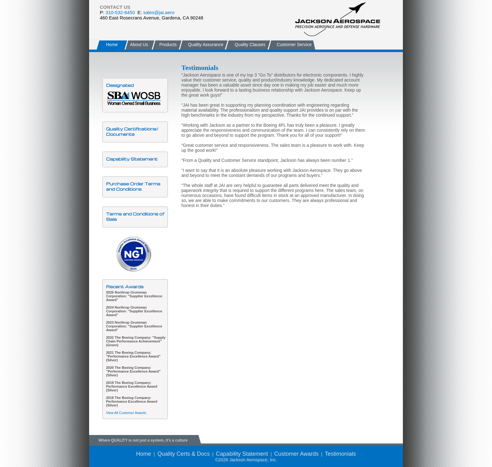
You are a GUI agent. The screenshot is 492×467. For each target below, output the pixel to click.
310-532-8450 (120, 12)
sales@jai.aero (158, 12)
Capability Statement (132, 159)
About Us (138, 44)
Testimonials (340, 454)
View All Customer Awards (126, 413)
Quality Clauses (250, 44)
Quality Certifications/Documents (132, 131)
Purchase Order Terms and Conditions (133, 186)
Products (168, 44)
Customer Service (294, 44)
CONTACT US (115, 7)
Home (112, 44)
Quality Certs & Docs (183, 454)
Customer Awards (296, 454)
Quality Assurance (205, 44)
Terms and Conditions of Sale (135, 216)
